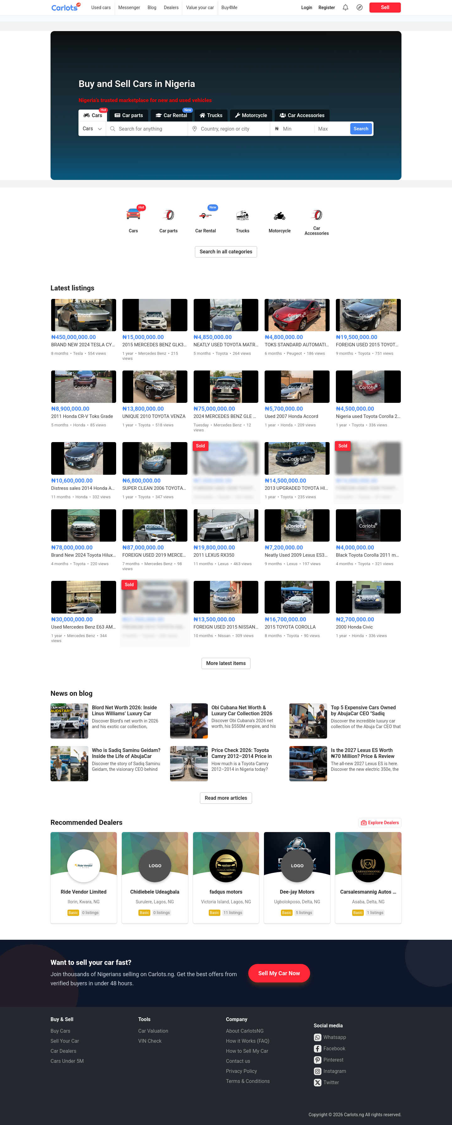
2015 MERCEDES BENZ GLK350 (154, 345)
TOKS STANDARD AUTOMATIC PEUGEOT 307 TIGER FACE (297, 345)
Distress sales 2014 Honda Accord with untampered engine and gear (83, 488)
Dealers (171, 7)
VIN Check (150, 1041)
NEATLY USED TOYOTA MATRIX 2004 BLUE (226, 345)
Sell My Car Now (279, 973)
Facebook (329, 1048)
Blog (152, 7)
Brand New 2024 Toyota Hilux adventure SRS (83, 555)
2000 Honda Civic (354, 627)
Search (361, 129)
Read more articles (226, 798)
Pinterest (329, 1060)
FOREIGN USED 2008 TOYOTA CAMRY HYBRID (226, 488)
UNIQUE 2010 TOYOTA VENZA (154, 416)
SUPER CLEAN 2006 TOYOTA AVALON (154, 488)
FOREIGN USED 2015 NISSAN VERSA (226, 627)
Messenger (129, 7)
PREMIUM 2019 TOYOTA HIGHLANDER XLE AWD (154, 627)
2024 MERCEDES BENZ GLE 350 (226, 416)
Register (327, 7)
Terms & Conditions (248, 1081)
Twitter (326, 1082)
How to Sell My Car (247, 1051)
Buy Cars (60, 1031)
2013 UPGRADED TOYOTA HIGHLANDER (297, 488)
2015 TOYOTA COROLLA (290, 627)
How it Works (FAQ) (247, 1041)
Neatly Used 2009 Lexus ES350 (297, 555)
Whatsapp (330, 1037)
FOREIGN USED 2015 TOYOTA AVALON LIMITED (368, 345)
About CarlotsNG (245, 1031)
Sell (385, 7)
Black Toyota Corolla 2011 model (368, 555)
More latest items (226, 663)
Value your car (200, 7)
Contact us (238, 1061)
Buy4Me (230, 7)
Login (306, 7)
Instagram (330, 1071)
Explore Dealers (380, 822)
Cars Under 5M (67, 1061)
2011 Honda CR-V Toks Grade (82, 416)
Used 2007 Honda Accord (291, 416)
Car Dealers (63, 1051)
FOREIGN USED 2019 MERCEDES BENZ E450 (154, 555)
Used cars (101, 7)
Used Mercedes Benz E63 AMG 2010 (83, 627)
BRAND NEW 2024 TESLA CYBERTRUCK (83, 345)
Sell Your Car (65, 1041)
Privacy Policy (241, 1071)
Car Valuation (153, 1031)
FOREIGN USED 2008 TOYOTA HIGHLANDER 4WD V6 (368, 488)
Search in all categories (226, 252)
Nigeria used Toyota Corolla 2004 (368, 416)
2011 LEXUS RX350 (214, 555)
